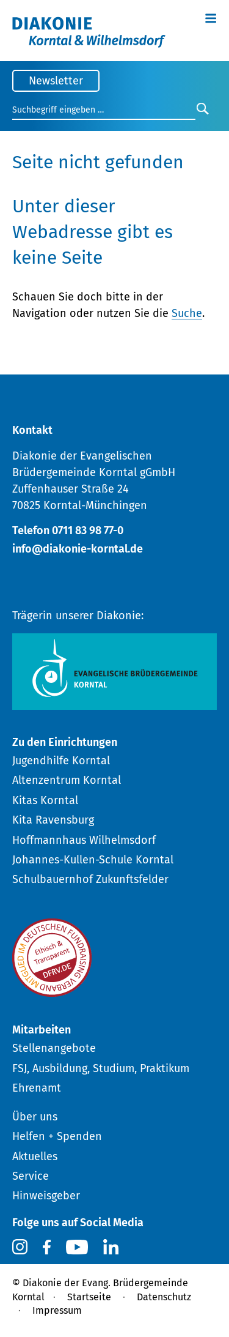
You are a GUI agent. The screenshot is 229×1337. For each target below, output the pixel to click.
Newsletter (56, 81)
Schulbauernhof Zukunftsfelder (90, 879)
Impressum (57, 1310)
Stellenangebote (54, 1048)
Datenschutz (164, 1297)
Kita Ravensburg (53, 820)
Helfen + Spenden (57, 1136)
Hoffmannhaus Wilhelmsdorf (84, 840)
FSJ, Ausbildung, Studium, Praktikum (100, 1068)
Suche (187, 313)
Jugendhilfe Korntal (61, 760)
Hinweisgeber (46, 1195)
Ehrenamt (36, 1088)
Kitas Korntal (45, 800)
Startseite (89, 1297)
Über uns (34, 1116)
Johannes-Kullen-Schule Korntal (92, 859)
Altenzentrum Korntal (66, 780)
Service (30, 1176)
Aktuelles (34, 1156)
